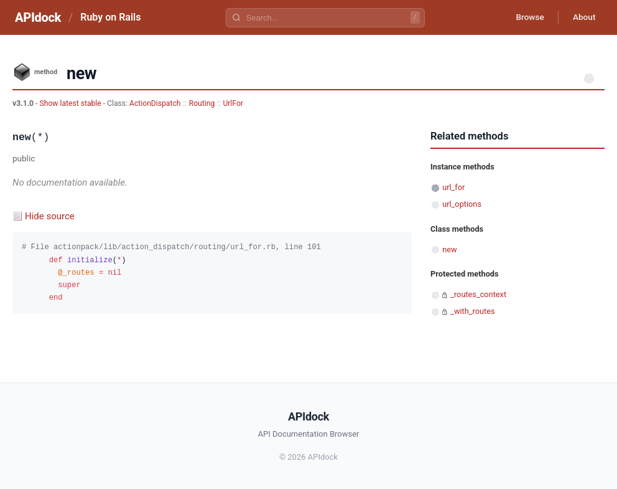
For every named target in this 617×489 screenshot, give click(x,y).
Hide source (50, 216)
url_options (461, 204)
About (583, 17)
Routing (202, 103)
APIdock (38, 17)
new (449, 249)
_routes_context (478, 294)
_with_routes (472, 311)
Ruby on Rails (110, 17)
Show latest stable (71, 103)
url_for (453, 187)
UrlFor (233, 103)
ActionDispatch (154, 103)
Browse (526, 17)
